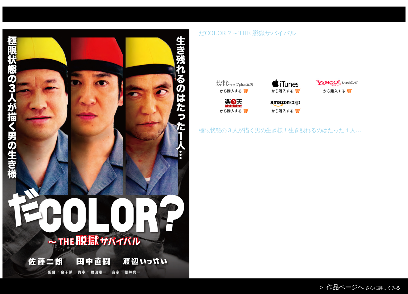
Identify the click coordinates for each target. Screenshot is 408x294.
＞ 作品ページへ (341, 287)
